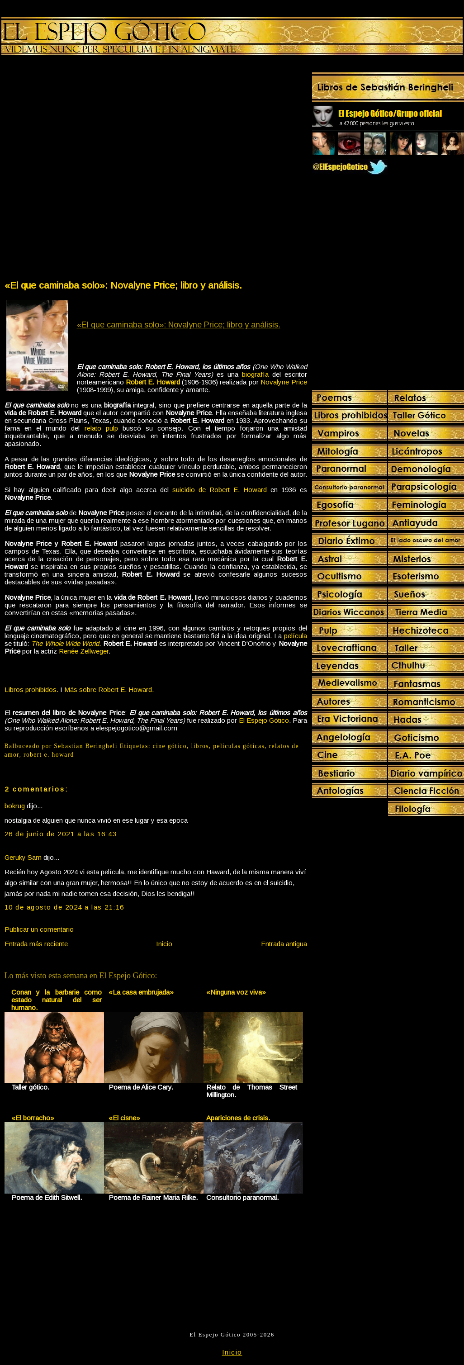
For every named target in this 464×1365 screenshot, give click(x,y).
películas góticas (239, 746)
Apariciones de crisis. (238, 1118)
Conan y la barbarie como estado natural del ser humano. (56, 999)
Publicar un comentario (39, 929)
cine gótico (170, 746)
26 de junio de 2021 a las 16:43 (61, 834)
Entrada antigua (284, 944)
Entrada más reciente (36, 944)
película (295, 636)
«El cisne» (124, 1118)
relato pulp (101, 428)
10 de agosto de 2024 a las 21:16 (64, 907)
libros (200, 746)
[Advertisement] (104, 169)
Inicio (164, 944)
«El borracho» (32, 1118)
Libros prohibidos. (31, 689)
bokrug (15, 806)
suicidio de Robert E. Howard (219, 489)
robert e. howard (49, 754)
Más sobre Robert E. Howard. (109, 689)
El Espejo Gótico (264, 720)
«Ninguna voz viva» (236, 992)
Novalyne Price (283, 382)
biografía (255, 374)
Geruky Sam (23, 857)
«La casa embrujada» (141, 992)
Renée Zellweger (84, 651)
